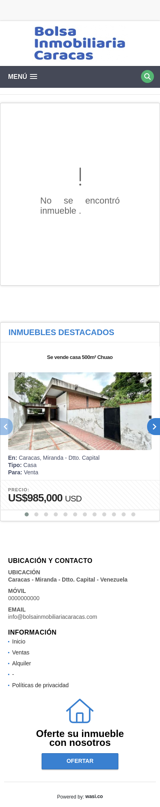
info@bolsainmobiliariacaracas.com (52, 617)
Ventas (20, 652)
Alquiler (21, 663)
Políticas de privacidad (40, 685)
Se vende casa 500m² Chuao (79, 357)
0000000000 (24, 598)
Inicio (18, 641)
